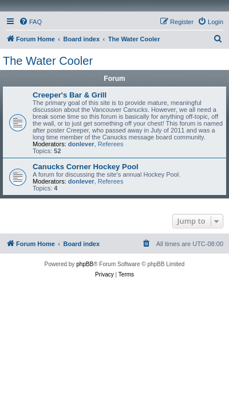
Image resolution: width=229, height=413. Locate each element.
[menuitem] (30, 22)
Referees (111, 144)
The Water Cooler (48, 60)
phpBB (84, 264)
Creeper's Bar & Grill (69, 95)
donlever (81, 144)
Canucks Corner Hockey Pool (86, 166)
